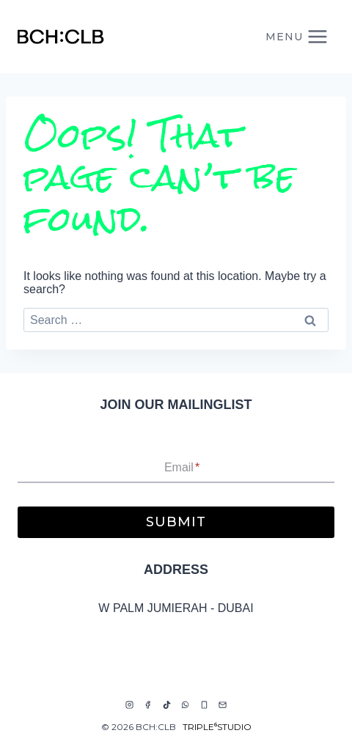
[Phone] (204, 704)
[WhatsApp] (185, 704)
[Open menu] (296, 36)
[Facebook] (148, 704)
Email (181, 467)
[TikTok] (166, 704)
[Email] (222, 704)
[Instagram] (130, 704)
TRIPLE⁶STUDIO (217, 726)
